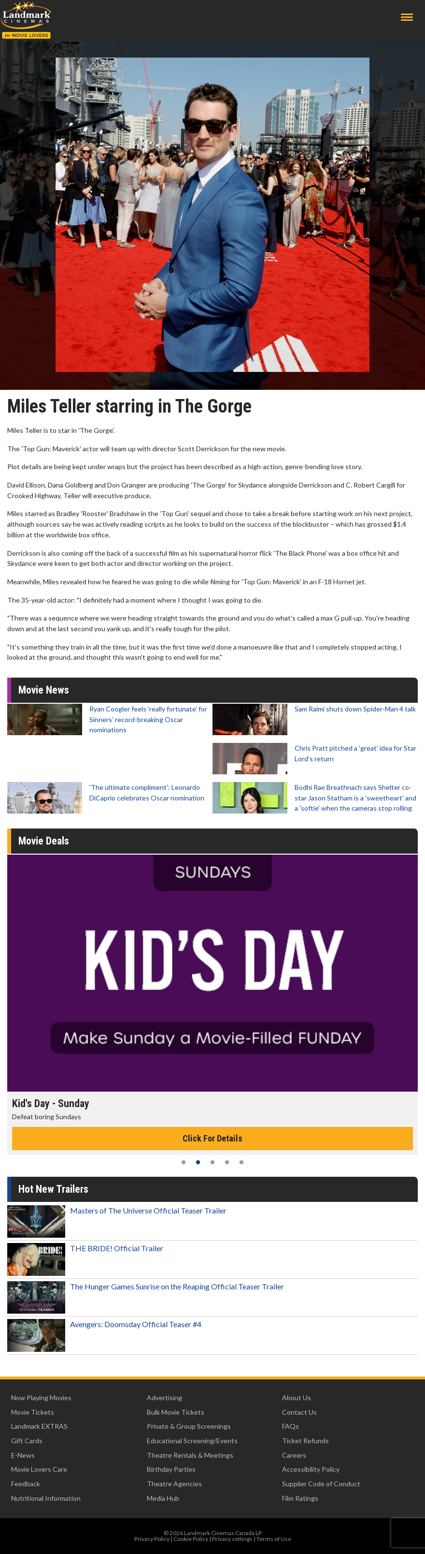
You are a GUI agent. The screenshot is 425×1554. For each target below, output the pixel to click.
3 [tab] (212, 1162)
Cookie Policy (190, 1538)
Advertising (164, 1397)
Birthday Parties (171, 1469)
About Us (296, 1397)
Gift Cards (26, 1440)
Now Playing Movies (41, 1397)
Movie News (43, 690)
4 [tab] (227, 1162)
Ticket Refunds (305, 1440)
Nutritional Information (46, 1498)
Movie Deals (43, 841)
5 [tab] (241, 1162)
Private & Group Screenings (189, 1426)
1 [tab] (183, 1162)
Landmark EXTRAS (39, 1426)
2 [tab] (198, 1162)
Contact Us (299, 1412)
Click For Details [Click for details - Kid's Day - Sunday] (212, 1138)
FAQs (290, 1426)
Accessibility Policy (311, 1469)
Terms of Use (273, 1538)
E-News (23, 1455)
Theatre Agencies (174, 1484)
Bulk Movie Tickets (175, 1412)
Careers (294, 1455)
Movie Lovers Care (39, 1469)
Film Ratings (300, 1498)
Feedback (25, 1484)
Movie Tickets (32, 1412)
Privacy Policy (152, 1538)
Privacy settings (232, 1538)
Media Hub (163, 1498)
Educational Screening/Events (192, 1440)
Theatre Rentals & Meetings (190, 1455)
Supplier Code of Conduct (321, 1484)
